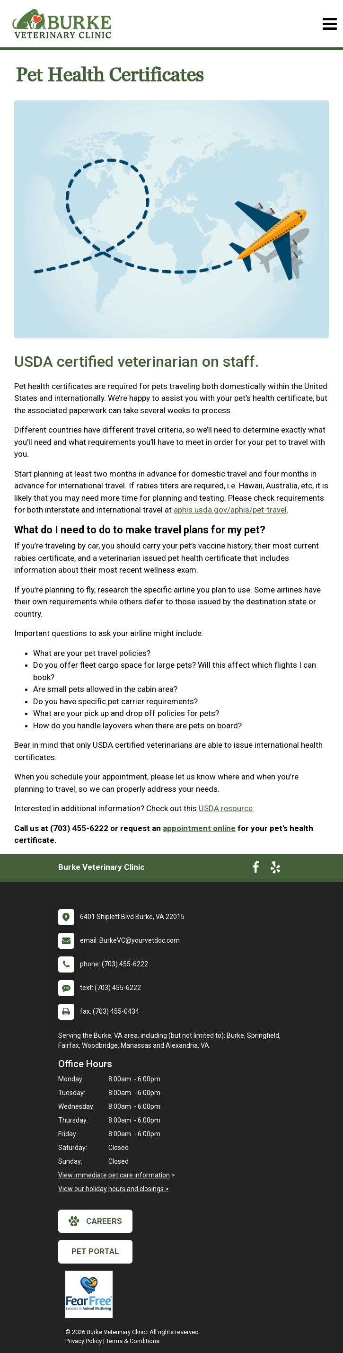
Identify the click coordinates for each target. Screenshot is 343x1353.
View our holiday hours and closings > (113, 1189)
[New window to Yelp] (275, 869)
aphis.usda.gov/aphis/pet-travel (230, 509)
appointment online (199, 828)
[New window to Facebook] (255, 869)
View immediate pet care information (114, 1175)
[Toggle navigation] (329, 24)
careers (95, 1221)
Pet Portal (95, 1251)
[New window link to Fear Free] (91, 1294)
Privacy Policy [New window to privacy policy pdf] (83, 1340)
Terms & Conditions (132, 1340)
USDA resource (226, 808)
